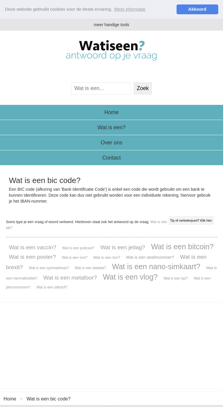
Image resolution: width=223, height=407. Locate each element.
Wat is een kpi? (175, 278)
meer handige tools (111, 24)
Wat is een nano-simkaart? (156, 266)
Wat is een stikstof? (52, 287)
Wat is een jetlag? (122, 247)
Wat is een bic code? (48, 398)
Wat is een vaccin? (32, 247)
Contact (111, 157)
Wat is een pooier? (32, 256)
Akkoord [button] (197, 9)
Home (111, 112)
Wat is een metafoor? (70, 277)
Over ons (111, 142)
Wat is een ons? (75, 257)
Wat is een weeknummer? (150, 257)
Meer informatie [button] (129, 9)
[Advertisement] (111, 345)
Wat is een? (111, 127)
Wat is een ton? (106, 257)
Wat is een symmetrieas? (49, 268)
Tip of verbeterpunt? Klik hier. (191, 220)
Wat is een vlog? (130, 276)
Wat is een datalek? (90, 268)
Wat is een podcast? (78, 248)
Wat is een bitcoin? (182, 246)
